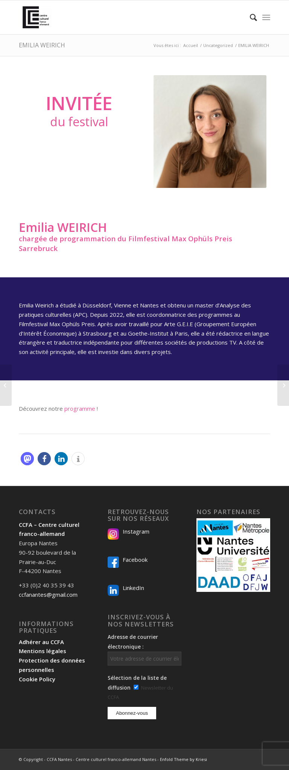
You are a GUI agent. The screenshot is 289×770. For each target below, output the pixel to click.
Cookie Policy (37, 679)
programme (79, 408)
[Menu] (266, 17)
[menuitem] (249, 17)
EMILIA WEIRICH (42, 45)
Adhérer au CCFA (41, 642)
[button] (27, 458)
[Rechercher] (249, 17)
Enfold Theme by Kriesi (183, 759)
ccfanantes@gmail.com (48, 594)
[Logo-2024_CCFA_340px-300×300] (36, 17)
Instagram (136, 531)
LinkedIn (133, 587)
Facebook (135, 559)
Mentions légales (42, 651)
